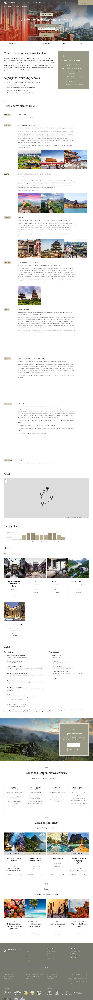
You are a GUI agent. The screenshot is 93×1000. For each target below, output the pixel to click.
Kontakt (64, 2)
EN (72, 2)
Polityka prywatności (52, 958)
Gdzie (23, 2)
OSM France (86, 517)
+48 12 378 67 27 (73, 745)
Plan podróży (12, 43)
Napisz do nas (73, 749)
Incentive (46, 2)
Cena (80, 43)
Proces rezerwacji (51, 951)
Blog (57, 2)
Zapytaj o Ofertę (85, 2)
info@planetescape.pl (74, 951)
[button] (47, 489)
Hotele (63, 43)
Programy (31, 2)
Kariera (49, 955)
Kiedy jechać (47, 43)
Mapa (29, 43)
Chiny (9, 6)
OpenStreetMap (71, 517)
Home (5, 6)
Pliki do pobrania (51, 948)
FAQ (48, 953)
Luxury (38, 2)
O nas (53, 2)
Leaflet (65, 517)
